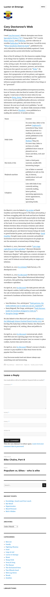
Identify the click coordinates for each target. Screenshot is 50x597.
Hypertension (11, 506)
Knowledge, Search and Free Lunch (18, 501)
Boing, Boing (16, 97)
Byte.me (26, 364)
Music (8, 557)
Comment (8, 384)
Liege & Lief (10, 552)
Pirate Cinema (9, 41)
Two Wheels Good (12, 570)
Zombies (9, 578)
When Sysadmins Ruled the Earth (17, 46)
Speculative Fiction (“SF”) (13, 38)
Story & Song (10, 562)
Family (8, 544)
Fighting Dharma (12, 547)
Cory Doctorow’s (14, 35)
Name (6, 412)
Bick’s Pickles (11, 511)
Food (7, 549)
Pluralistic (22, 110)
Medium (29, 141)
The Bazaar (10, 565)
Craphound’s (36, 125)
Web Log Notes (11, 573)
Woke (35, 69)
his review (30, 210)
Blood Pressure (11, 509)
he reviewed (22, 267)
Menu (43, 6)
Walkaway (21, 41)
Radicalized (14, 43)
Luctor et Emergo (13, 7)
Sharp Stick (10, 560)
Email (6, 421)
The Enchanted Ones (13, 568)
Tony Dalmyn (10, 364)
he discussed (22, 275)
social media (39, 364)
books (33, 364)
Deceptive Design (12, 313)
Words (8, 575)
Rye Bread (9, 504)
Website (7, 430)
